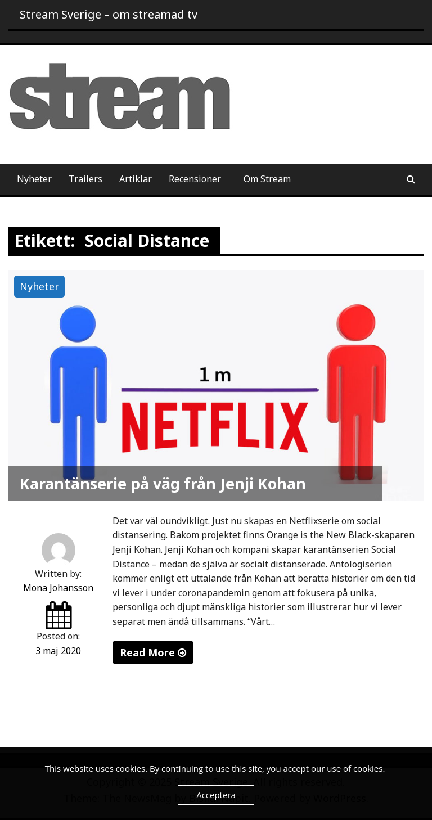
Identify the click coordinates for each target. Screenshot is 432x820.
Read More (153, 652)
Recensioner (195, 179)
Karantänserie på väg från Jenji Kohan (163, 483)
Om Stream (267, 179)
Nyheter (34, 179)
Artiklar (135, 179)
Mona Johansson (58, 588)
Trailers (85, 179)
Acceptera (216, 794)
